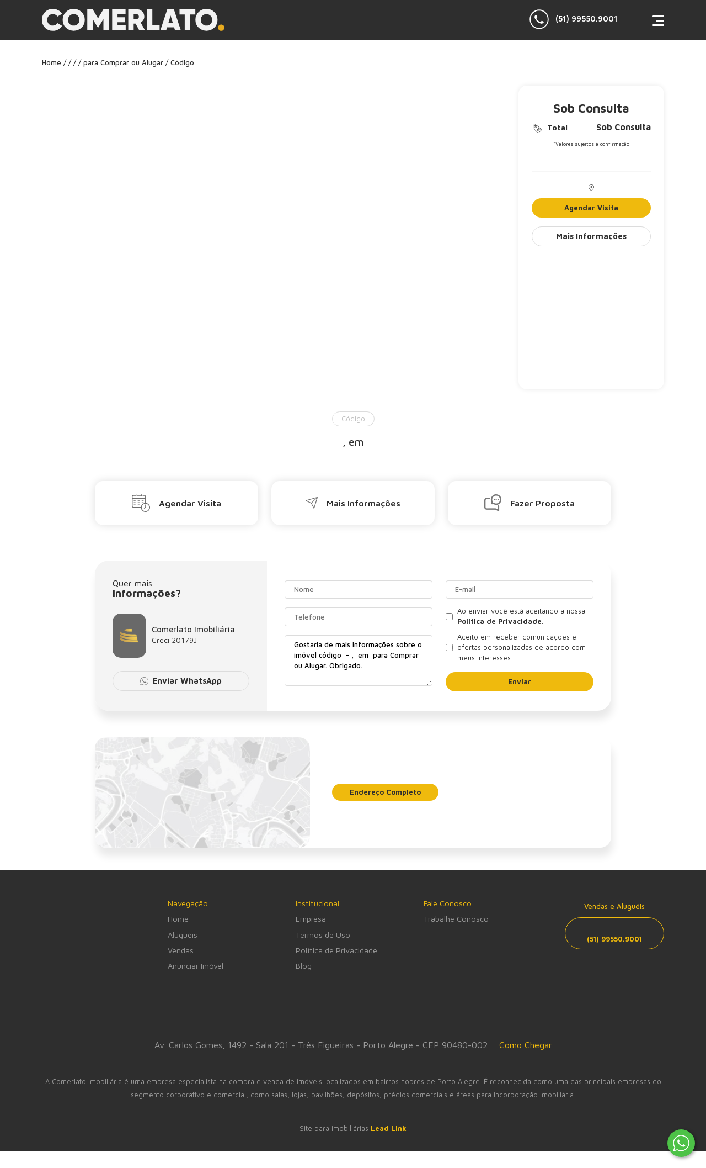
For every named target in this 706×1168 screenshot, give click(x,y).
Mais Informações (591, 236)
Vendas (181, 950)
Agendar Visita (591, 208)
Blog (304, 965)
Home (178, 918)
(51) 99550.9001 (574, 19)
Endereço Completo (385, 792)
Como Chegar (525, 1045)
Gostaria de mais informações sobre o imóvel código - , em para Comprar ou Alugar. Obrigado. (358, 660)
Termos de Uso (323, 934)
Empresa (311, 918)
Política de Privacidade (336, 950)
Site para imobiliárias (353, 1128)
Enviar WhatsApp (181, 680)
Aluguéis (182, 934)
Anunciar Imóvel (195, 965)
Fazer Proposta (529, 502)
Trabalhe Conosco (456, 918)
